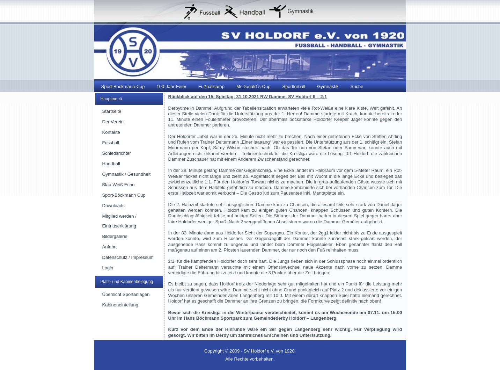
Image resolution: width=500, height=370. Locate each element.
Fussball (110, 142)
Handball (111, 163)
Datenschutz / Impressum (128, 257)
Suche (357, 86)
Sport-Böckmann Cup (124, 195)
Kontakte (111, 132)
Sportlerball (293, 86)
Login (107, 267)
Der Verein (113, 121)
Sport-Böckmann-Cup (123, 86)
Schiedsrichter (116, 153)
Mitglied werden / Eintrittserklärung (119, 220)
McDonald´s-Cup (253, 86)
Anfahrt (109, 246)
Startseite (112, 111)
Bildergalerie (114, 236)
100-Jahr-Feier (171, 86)
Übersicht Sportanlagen (126, 294)
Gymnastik (327, 86)
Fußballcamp (211, 86)
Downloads (113, 205)
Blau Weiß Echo (118, 184)
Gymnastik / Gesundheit (126, 174)
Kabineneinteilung (120, 304)
